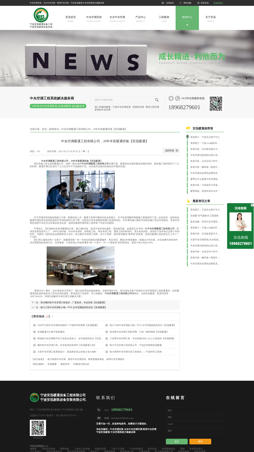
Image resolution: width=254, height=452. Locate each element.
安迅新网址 (218, 3)
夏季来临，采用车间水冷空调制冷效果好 (205, 191)
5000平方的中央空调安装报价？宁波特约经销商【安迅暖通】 (68, 325)
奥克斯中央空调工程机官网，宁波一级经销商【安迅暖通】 (139, 332)
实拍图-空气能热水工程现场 (204, 215)
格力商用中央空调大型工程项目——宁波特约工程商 (136, 352)
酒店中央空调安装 (77, 359)
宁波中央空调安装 (122, 107)
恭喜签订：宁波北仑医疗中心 (205, 137)
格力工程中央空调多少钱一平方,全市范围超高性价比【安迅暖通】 (73, 307)
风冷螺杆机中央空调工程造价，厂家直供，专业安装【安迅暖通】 (73, 302)
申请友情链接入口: (39, 446)
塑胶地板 (64, 449)
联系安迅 (205, 3)
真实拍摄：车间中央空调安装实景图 (205, 221)
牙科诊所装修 (48, 449)
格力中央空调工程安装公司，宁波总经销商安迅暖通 (136, 345)
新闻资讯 (54, 129)
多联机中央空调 (102, 110)
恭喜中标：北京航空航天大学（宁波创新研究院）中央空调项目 (205, 149)
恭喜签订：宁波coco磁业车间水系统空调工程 (205, 143)
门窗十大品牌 (117, 449)
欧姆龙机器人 (196, 449)
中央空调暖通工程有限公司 (95, 163)
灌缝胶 (33, 449)
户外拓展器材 (136, 449)
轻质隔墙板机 (168, 449)
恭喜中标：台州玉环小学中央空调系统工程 (205, 161)
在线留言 (170, 3)
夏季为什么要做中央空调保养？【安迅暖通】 (205, 179)
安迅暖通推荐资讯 (199, 132)
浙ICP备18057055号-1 (66, 415)
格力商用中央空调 (56, 359)
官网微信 (151, 3)
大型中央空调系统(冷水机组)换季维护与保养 (205, 239)
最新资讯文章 (201, 201)
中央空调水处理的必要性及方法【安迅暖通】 (205, 173)
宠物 (182, 449)
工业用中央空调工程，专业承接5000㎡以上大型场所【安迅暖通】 (142, 338)
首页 (44, 129)
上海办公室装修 (82, 449)
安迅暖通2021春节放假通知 (51, 332)
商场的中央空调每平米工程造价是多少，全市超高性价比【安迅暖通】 (72, 338)
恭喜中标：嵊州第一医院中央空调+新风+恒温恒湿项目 (205, 167)
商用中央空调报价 (115, 359)
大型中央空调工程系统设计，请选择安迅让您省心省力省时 (66, 352)
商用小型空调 (152, 107)
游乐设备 (152, 449)
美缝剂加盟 (100, 449)
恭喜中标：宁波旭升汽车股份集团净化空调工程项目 (205, 185)
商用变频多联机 (96, 359)
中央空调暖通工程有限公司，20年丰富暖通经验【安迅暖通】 (94, 129)
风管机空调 (138, 107)
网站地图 (187, 3)
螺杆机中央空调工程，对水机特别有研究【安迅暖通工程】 (66, 345)
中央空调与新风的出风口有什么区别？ (205, 155)
